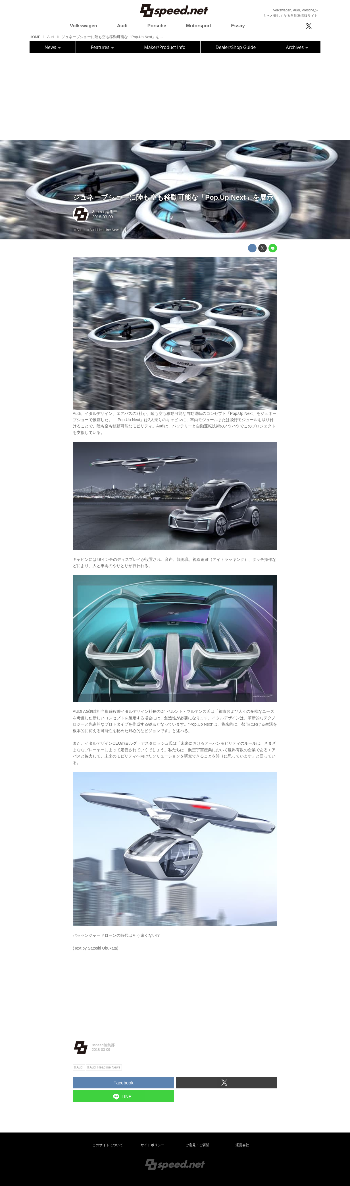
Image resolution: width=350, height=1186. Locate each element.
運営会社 (242, 1145)
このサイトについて (107, 1145)
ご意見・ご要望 (197, 1145)
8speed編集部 (104, 211)
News (53, 47)
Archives (297, 47)
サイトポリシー (152, 1145)
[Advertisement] (175, 96)
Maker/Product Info (164, 47)
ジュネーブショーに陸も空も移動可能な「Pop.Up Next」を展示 (173, 197)
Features (102, 47)
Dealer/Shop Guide (236, 47)
